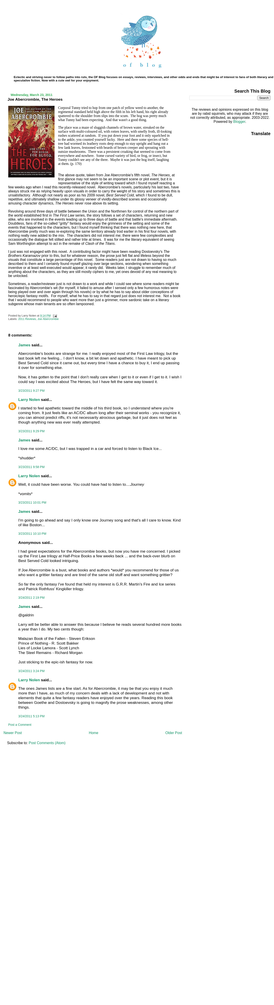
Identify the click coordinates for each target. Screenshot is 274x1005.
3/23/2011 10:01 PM (32, 502)
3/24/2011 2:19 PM (31, 597)
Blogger (239, 121)
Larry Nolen (29, 399)
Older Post (173, 733)
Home (93, 733)
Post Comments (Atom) (47, 743)
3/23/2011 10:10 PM (32, 533)
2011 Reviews (27, 319)
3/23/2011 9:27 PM (31, 390)
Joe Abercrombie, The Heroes (35, 99)
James (24, 345)
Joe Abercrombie (48, 319)
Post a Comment (20, 724)
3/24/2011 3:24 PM (31, 671)
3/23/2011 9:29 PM (31, 431)
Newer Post (13, 733)
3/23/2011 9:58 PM (31, 467)
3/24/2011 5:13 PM (31, 716)
